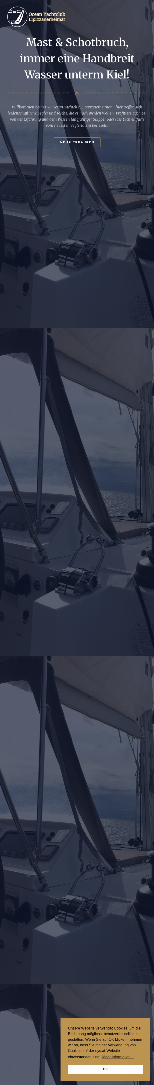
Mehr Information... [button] (117, 1057)
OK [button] (105, 1069)
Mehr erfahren (77, 142)
